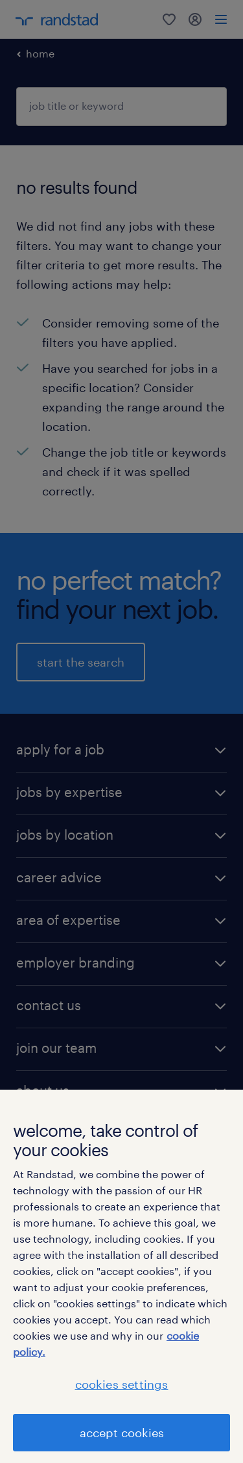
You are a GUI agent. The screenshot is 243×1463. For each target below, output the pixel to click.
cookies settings (121, 1384)
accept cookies (122, 1433)
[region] (121, 1276)
